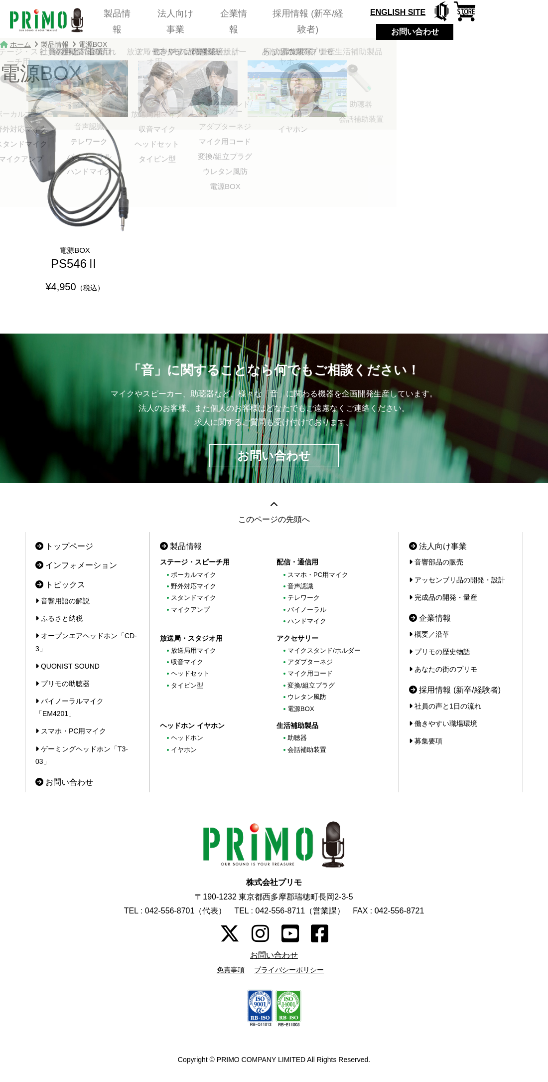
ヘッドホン (187, 737)
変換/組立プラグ (311, 685)
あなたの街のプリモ (443, 669)
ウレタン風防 (306, 697)
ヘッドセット (190, 673)
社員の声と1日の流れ (445, 706)
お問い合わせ (425, 31)
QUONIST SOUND (67, 666)
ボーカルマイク (193, 574)
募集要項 (425, 741)
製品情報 (115, 22)
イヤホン (184, 749)
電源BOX (300, 709)
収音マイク (187, 662)
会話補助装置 (306, 749)
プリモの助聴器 (62, 684)
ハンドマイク (306, 621)
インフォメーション (76, 565)
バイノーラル (306, 609)
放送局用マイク (193, 650)
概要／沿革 (429, 634)
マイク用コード (310, 673)
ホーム (20, 44)
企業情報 (240, 22)
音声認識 (300, 586)
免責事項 (231, 970)
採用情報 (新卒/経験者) (317, 22)
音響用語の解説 (62, 601)
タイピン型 (187, 685)
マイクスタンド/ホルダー (324, 650)
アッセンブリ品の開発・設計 (457, 580)
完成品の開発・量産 (443, 597)
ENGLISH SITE (408, 12)
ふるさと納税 (59, 618)
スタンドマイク (193, 597)
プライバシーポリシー (289, 970)
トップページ (64, 546)
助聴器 (297, 737)
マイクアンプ (190, 609)
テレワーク (303, 597)
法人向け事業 (177, 22)
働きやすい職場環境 (443, 723)
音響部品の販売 (436, 562)
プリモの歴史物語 (439, 652)
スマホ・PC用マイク (70, 731)
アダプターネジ (310, 662)
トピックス (60, 584)
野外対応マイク (193, 586)
